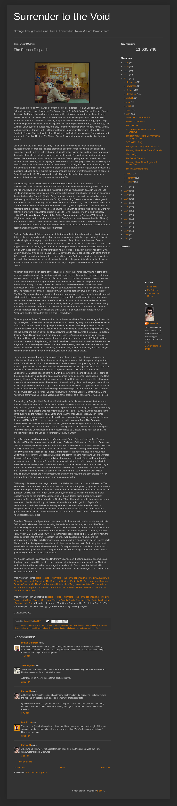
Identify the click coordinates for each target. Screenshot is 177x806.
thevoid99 (26, 691)
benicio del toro (39, 625)
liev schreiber (20, 628)
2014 (126, 215)
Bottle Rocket (42, 578)
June (128, 106)
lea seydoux (102, 625)
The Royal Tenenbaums (75, 578)
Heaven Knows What (135, 121)
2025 (126, 66)
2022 (126, 78)
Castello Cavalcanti (23, 584)
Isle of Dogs (69, 584)
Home (62, 767)
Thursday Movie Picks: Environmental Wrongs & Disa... (143, 137)
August (129, 98)
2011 (126, 226)
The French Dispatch (135, 158)
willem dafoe (93, 628)
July (128, 102)
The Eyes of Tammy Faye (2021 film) (142, 146)
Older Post (105, 767)
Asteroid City (83, 584)
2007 (126, 238)
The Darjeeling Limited (57, 581)
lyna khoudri (32, 628)
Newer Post (19, 767)
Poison (70, 587)
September (131, 94)
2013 (126, 219)
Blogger (100, 791)
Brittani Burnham (29, 643)
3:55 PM (25, 756)
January (130, 182)
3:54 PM (25, 713)
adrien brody (26, 625)
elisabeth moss (61, 625)
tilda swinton (54, 628)
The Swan (42, 587)
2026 (126, 62)
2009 (126, 235)
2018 (126, 199)
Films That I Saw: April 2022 (138, 117)
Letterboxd (152, 287)
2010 (126, 231)
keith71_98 (26, 722)
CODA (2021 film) (134, 142)
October (130, 90)
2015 (126, 211)
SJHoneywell (27, 665)
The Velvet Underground (137, 169)
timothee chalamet (67, 628)
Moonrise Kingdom (99, 581)
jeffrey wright (91, 625)
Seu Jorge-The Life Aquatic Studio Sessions (63, 600)
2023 (126, 74)
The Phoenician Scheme (88, 587)
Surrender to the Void (62, 16)
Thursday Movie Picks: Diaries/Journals (144, 150)
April (128, 114)
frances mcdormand (77, 625)
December (131, 82)
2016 (126, 207)
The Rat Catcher (57, 587)
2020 (126, 191)
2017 (126, 203)
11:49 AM (25, 656)
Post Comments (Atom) (36, 772)
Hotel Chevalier (36, 581)
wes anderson (81, 628)
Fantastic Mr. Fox (78, 581)
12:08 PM (25, 736)
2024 (126, 70)
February (130, 178)
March (129, 174)
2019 (126, 195)
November (131, 86)
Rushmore (56, 578)
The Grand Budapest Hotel (48, 584)
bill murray (50, 625)
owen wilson (43, 628)
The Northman (132, 125)
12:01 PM (25, 682)
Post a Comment (25, 762)
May (128, 110)
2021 (126, 187)
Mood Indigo (131, 154)
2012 (126, 223)
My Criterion (152, 290)
